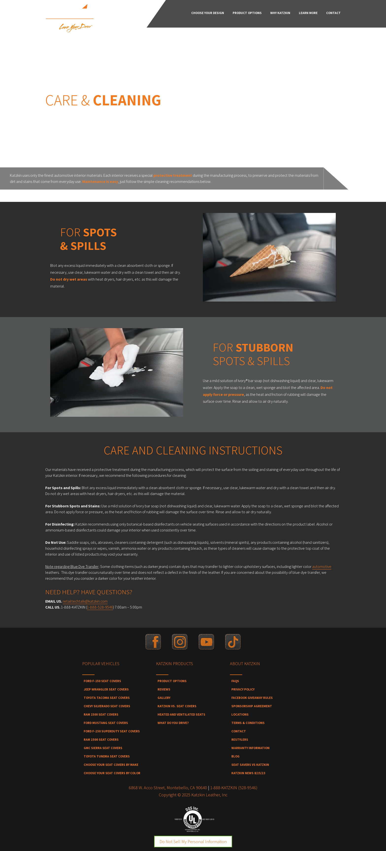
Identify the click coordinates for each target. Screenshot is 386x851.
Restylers (239, 740)
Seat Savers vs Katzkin (250, 765)
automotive (321, 566)
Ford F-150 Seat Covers (102, 681)
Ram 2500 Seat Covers (101, 740)
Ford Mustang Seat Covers (106, 723)
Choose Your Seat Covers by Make (111, 765)
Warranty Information (250, 748)
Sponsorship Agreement (251, 706)
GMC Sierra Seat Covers (103, 748)
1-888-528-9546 (100, 607)
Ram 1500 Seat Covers (101, 714)
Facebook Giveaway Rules (252, 698)
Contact (238, 731)
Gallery (164, 698)
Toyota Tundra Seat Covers (107, 756)
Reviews (164, 689)
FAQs (235, 681)
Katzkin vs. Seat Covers (177, 706)
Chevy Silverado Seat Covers (107, 706)
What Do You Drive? (173, 723)
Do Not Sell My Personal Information (193, 841)
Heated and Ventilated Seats (181, 714)
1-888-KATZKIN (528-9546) (233, 787)
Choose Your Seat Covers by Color (112, 773)
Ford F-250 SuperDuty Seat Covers (112, 731)
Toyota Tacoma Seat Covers (107, 698)
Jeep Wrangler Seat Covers (106, 689)
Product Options (172, 681)
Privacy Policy (243, 689)
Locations (240, 714)
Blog (235, 756)
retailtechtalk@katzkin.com (85, 601)
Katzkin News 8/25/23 (248, 773)
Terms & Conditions (248, 723)
